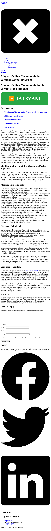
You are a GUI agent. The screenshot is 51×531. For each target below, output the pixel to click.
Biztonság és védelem (12, 123)
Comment (4, 326)
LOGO (4, 3)
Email (3, 333)
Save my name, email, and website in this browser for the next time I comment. (26, 340)
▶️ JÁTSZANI (24, 98)
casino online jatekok (32, 271)
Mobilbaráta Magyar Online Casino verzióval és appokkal (25, 112)
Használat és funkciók (12, 120)
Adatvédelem (9, 127)
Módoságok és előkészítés (13, 116)
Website (3, 336)
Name (3, 329)
